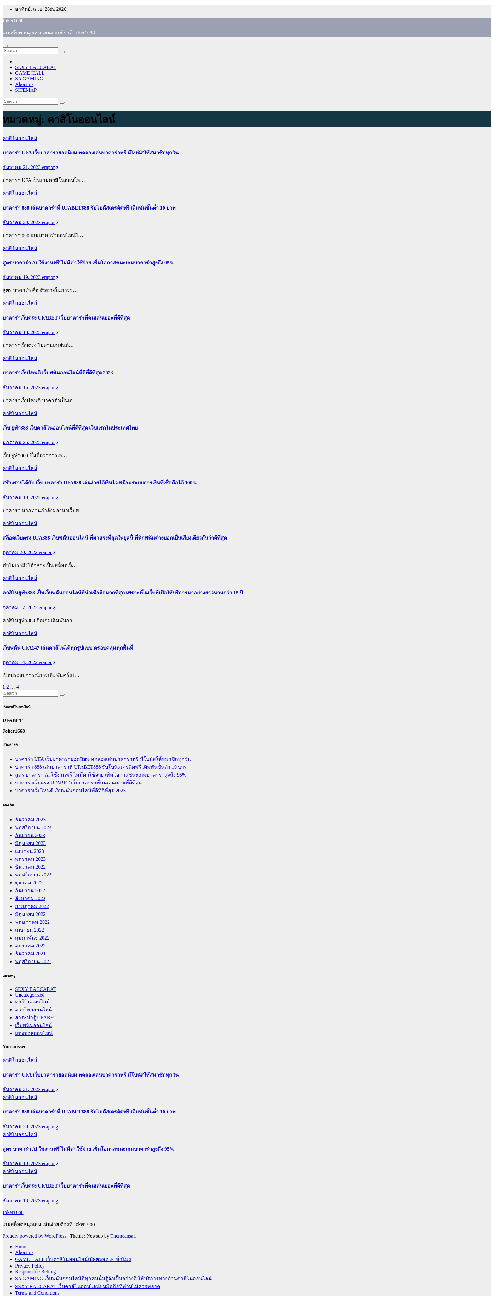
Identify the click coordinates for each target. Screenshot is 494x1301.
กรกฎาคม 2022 (32, 906)
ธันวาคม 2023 (30, 819)
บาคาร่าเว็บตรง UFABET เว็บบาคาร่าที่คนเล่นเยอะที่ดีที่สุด (66, 318)
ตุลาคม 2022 (29, 882)
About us (24, 84)
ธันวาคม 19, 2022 (22, 497)
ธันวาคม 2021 (30, 953)
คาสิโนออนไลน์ (20, 138)
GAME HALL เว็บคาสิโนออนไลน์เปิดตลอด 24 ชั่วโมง (73, 1259)
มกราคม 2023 (30, 859)
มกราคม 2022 (30, 945)
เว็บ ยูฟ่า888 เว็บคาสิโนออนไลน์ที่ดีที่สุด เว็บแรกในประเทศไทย (70, 428)
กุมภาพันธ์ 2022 (32, 937)
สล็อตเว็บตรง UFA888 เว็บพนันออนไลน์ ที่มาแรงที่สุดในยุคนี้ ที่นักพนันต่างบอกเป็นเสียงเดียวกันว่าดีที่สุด (115, 538)
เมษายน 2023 (29, 851)
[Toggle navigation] (5, 46)
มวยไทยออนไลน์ (33, 1009)
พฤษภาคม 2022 (32, 922)
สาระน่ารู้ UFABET (35, 1017)
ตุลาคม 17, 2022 (21, 607)
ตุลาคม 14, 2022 (21, 662)
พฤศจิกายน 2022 (33, 874)
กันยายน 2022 (30, 890)
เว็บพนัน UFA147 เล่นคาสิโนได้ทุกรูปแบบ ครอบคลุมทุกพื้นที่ (68, 647)
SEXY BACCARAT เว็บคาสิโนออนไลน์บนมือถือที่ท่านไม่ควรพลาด (87, 1286)
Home (21, 1246)
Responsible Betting (35, 1271)
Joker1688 (13, 20)
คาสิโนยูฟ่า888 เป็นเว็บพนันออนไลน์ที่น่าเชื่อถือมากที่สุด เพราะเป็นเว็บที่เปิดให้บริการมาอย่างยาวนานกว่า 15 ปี (123, 592)
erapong (50, 167)
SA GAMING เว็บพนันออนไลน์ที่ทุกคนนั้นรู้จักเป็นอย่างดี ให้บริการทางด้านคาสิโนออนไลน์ (113, 1278)
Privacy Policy (30, 1266)
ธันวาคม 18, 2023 (22, 332)
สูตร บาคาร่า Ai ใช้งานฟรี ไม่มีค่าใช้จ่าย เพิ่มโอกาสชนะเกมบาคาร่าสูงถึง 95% (89, 262)
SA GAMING (29, 78)
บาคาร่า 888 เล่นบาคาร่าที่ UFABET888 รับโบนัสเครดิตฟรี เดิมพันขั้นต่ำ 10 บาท (89, 208)
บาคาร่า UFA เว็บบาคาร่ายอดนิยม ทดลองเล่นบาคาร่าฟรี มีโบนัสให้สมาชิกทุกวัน (91, 152)
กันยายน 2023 (30, 835)
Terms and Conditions (37, 1293)
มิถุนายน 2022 (30, 914)
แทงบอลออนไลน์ (34, 1033)
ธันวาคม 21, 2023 (22, 167)
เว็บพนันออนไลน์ (33, 1025)
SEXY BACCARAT (35, 67)
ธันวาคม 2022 (30, 867)
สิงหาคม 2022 (30, 898)
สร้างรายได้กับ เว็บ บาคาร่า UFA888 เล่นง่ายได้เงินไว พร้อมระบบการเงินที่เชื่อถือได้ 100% (100, 482)
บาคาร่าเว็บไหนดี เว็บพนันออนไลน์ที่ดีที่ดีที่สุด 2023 (58, 372)
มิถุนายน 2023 (30, 843)
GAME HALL (30, 73)
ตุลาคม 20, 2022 (21, 552)
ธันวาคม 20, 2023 (22, 222)
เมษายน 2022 (29, 930)
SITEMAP (26, 90)
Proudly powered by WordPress (35, 1236)
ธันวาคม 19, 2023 (22, 277)
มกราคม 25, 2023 (22, 442)
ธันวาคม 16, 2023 (22, 387)
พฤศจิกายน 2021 (33, 961)
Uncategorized (29, 994)
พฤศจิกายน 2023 (33, 827)
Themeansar (122, 1236)
